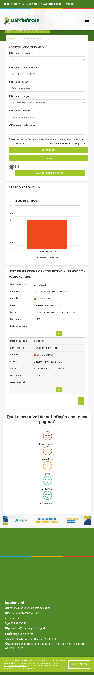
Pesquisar (48, 150)
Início (11, 38)
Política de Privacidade (15, 665)
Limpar (48, 158)
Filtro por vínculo (19, 110)
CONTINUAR (79, 664)
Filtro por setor (18, 82)
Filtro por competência (23, 67)
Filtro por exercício (21, 53)
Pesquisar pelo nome (22, 125)
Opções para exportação (50, 172)
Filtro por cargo (19, 96)
